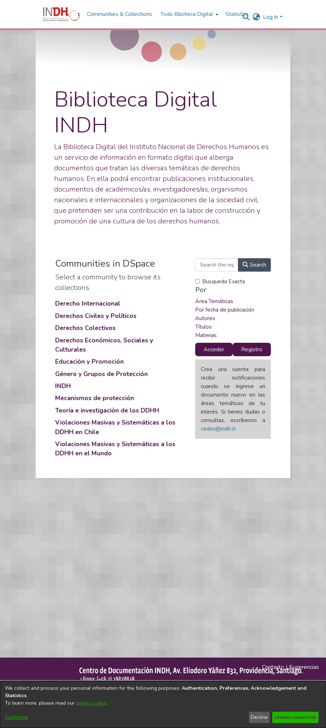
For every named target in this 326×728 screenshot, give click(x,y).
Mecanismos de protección (94, 398)
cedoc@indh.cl (218, 429)
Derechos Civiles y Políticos (95, 316)
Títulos (203, 327)
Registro (251, 349)
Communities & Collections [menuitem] (119, 14)
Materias (206, 335)
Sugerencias (304, 667)
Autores (205, 318)
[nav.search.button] (246, 17)
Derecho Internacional (87, 303)
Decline (259, 717)
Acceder (214, 349)
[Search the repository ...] (216, 265)
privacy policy (91, 703)
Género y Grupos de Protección (101, 374)
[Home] (61, 14)
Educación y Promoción (89, 361)
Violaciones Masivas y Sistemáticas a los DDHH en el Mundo (115, 448)
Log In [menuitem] (270, 17)
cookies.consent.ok (295, 717)
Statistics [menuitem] (237, 14)
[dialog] (163, 704)
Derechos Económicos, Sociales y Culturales (104, 345)
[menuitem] (256, 17)
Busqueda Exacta (223, 281)
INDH (63, 386)
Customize (16, 717)
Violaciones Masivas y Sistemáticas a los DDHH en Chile (115, 427)
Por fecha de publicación (224, 310)
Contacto (273, 667)
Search (254, 265)
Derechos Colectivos (85, 328)
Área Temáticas (214, 301)
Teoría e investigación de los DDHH (107, 410)
